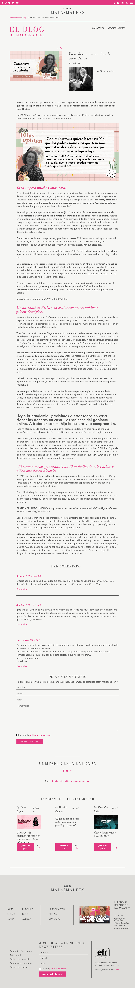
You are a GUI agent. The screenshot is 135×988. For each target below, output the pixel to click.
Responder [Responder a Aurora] (21, 589)
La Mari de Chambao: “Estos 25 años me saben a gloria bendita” (121, 922)
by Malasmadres (106, 71)
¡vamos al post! (25, 846)
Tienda (10, 918)
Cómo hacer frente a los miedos (105, 834)
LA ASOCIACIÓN (57, 909)
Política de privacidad (20, 959)
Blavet (116, 969)
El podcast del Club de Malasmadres (122, 905)
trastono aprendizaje (80, 781)
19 (38, 846)
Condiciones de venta (21, 963)
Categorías (98, 28)
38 (76, 846)
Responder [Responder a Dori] (21, 666)
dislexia (54, 781)
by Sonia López (22, 809)
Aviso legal (15, 955)
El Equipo (27, 909)
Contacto (54, 918)
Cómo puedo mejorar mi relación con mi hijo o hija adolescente (28, 837)
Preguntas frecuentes (21, 951)
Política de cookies (19, 967)
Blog (24, 17)
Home (10, 909)
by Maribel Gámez (61, 809)
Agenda (26, 918)
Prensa (53, 914)
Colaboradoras (116, 28)
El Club (11, 914)
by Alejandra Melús (101, 809)
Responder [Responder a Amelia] (21, 624)
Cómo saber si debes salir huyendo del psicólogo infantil (67, 822)
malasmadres (15, 17)
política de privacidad (57, 969)
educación (64, 781)
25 (115, 846)
